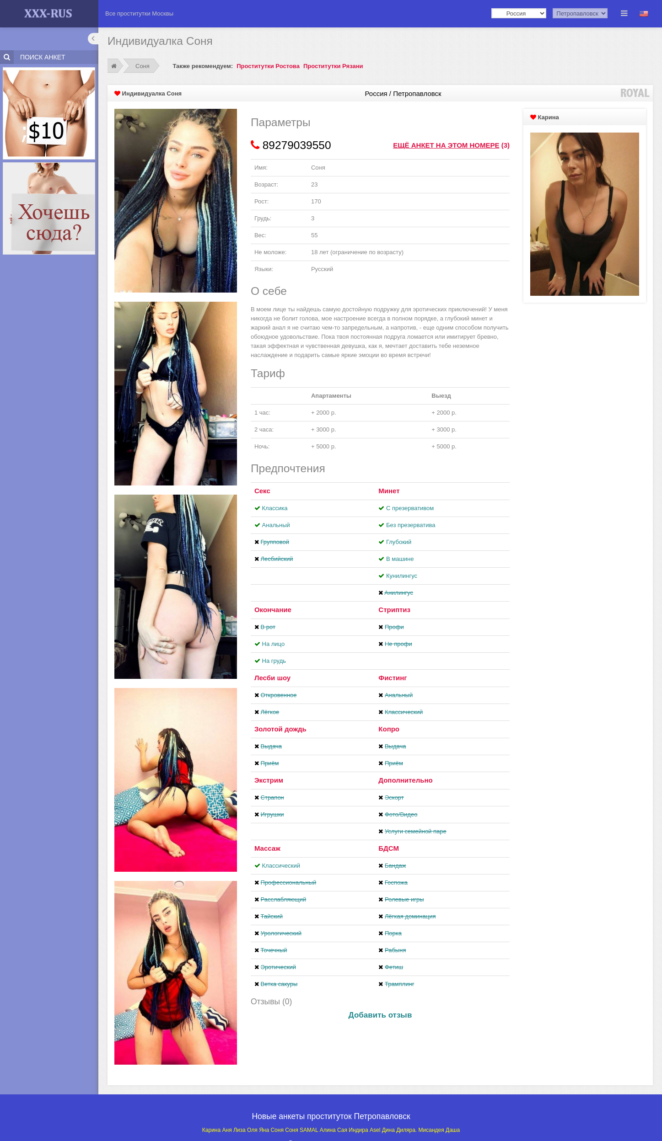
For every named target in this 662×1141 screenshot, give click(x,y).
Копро (388, 729)
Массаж (267, 848)
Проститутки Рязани (333, 66)
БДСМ (388, 848)
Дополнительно (405, 780)
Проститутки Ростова (268, 66)
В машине (400, 558)
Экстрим (268, 780)
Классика (275, 508)
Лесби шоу (272, 678)
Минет (388, 491)
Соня (142, 66)
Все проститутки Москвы (139, 13)
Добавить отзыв (380, 1015)
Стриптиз (394, 609)
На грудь (274, 660)
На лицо (273, 643)
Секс (262, 491)
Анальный (276, 525)
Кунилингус (401, 575)
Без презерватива (410, 525)
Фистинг (392, 678)
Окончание (272, 609)
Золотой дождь (280, 729)
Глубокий (398, 542)
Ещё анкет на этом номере (446, 145)
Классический (281, 865)
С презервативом (410, 508)
